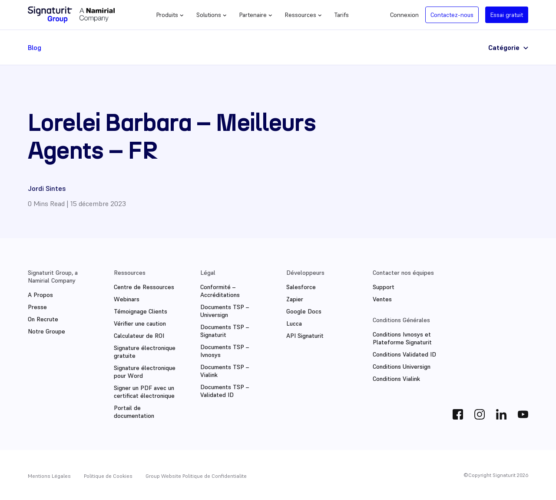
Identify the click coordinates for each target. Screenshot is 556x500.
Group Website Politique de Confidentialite (196, 476)
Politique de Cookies (108, 476)
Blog (34, 47)
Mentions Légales (49, 476)
